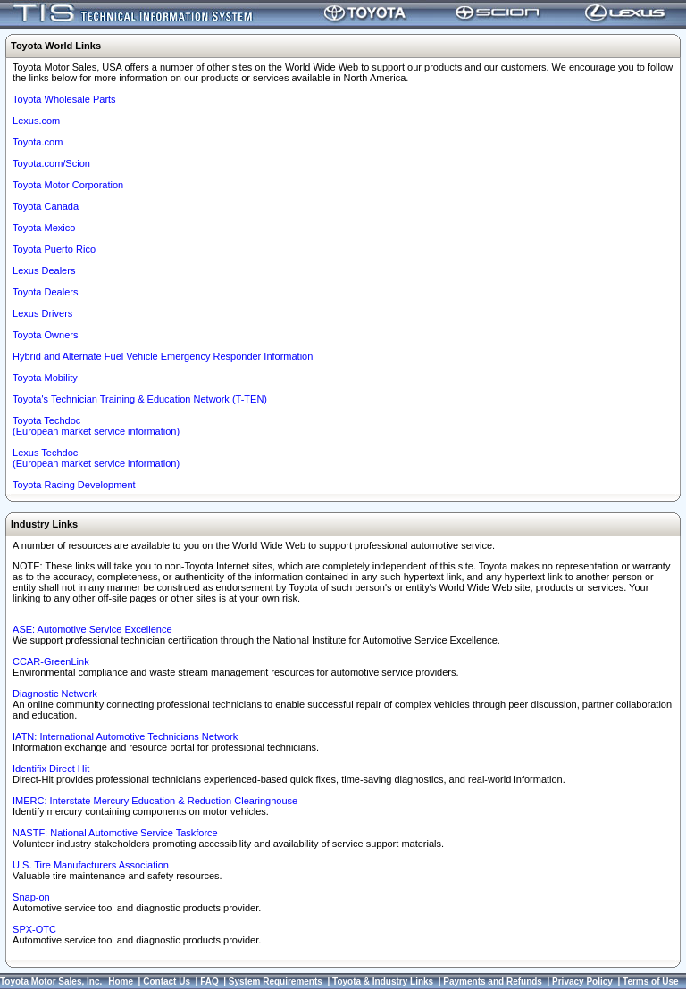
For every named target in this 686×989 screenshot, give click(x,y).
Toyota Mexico (44, 227)
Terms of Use (651, 981)
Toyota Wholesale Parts (64, 99)
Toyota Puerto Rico (54, 249)
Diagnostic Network (55, 693)
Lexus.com (36, 120)
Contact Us (166, 981)
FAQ (209, 981)
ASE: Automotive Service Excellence (92, 629)
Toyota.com (38, 142)
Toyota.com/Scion (51, 163)
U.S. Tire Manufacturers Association (91, 865)
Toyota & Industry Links (382, 981)
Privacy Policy (582, 981)
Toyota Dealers (45, 292)
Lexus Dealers (44, 270)
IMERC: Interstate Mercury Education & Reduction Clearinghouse (155, 800)
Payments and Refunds (492, 981)
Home (120, 981)
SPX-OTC (34, 929)
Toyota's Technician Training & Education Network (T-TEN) (140, 399)
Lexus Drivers (42, 313)
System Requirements (275, 981)
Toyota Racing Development (74, 484)
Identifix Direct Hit (51, 768)
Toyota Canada (46, 206)
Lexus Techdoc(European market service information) (96, 458)
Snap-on (31, 897)
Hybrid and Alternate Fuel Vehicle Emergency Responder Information (163, 356)
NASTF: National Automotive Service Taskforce (115, 832)
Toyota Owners (45, 334)
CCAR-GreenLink (51, 661)
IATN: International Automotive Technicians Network (125, 736)
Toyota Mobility (45, 377)
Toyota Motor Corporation (68, 184)
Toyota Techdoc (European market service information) (96, 425)
